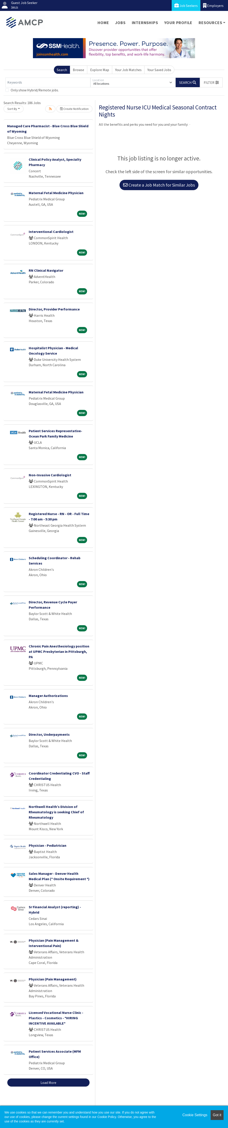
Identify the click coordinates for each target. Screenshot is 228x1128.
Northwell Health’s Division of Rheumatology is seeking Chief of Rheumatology (56, 812)
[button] (211, 82)
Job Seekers (186, 5)
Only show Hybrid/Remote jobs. (35, 90)
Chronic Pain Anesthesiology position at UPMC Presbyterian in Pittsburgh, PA (59, 651)
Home (103, 22)
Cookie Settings (194, 1115)
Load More (48, 1082)
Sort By (12, 109)
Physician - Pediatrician (47, 845)
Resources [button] (210, 22)
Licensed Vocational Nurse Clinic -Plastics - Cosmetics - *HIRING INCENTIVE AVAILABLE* (56, 1017)
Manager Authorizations (48, 695)
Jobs (120, 22)
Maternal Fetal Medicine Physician (56, 193)
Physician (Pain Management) (53, 979)
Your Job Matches (128, 70)
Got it (217, 1115)
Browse (78, 70)
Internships (145, 22)
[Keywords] (47, 82)
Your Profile (178, 22)
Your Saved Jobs (159, 70)
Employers (213, 5)
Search (62, 70)
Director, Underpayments (49, 734)
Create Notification (74, 109)
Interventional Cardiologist (51, 231)
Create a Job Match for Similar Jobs (159, 185)
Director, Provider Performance (54, 309)
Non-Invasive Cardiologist (50, 475)
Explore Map (99, 70)
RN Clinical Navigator (46, 270)
